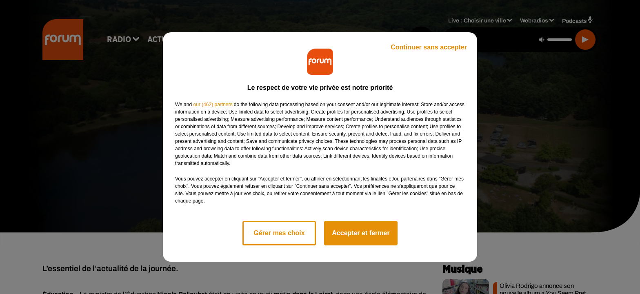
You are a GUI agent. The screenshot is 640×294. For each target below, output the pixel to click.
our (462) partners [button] (212, 104)
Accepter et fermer (360, 232)
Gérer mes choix (278, 232)
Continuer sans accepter (429, 47)
